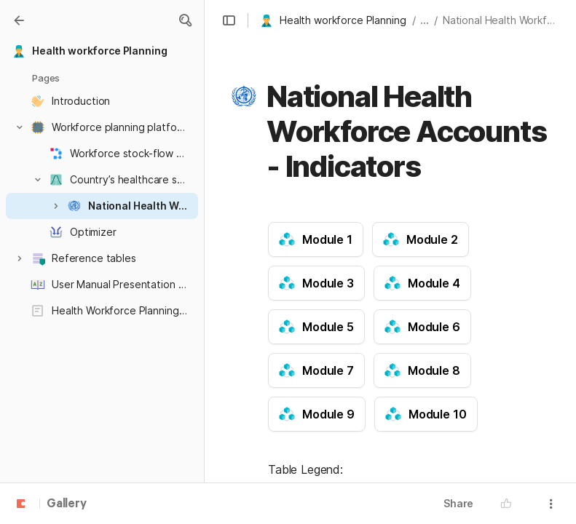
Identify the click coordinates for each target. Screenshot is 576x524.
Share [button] (458, 503)
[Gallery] (19, 20)
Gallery (67, 504)
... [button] (424, 20)
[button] (185, 20)
